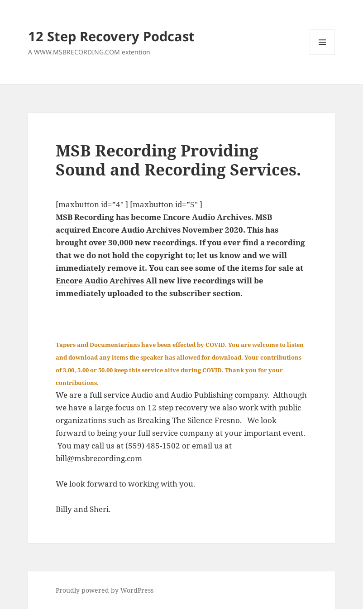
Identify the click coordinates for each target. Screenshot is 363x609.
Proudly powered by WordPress (104, 590)
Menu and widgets (322, 54)
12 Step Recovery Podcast (111, 36)
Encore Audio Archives (101, 280)
